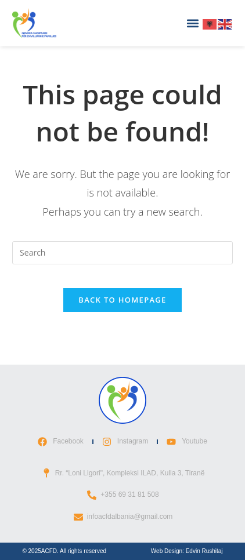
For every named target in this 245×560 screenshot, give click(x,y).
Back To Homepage (122, 299)
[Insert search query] (122, 252)
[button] (193, 23)
